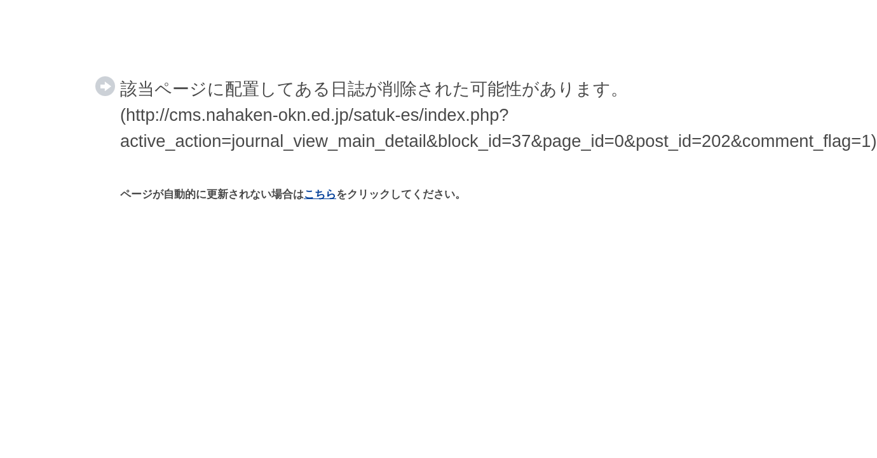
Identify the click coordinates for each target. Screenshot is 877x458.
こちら (320, 194)
